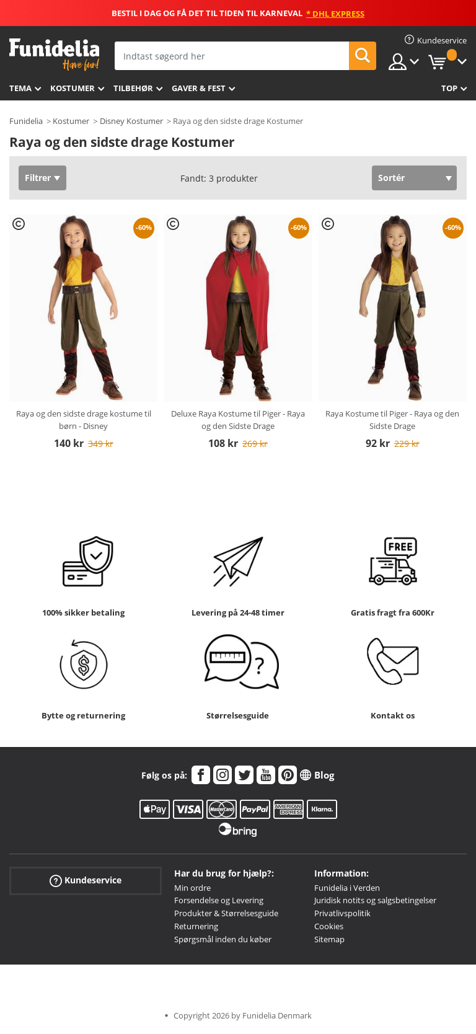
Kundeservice (85, 879)
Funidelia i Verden (347, 887)
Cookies (328, 926)
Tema (20, 88)
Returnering (196, 926)
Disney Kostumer (131, 120)
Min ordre (192, 887)
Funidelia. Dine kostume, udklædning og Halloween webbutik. (54, 54)
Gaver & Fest (199, 88)
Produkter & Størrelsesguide (226, 913)
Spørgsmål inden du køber (222, 939)
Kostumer (72, 88)
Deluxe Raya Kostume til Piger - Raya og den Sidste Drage (238, 419)
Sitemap (329, 939)
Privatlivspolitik (342, 913)
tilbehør (133, 88)
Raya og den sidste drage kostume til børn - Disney (83, 419)
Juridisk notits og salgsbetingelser (375, 900)
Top (449, 88)
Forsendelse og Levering (218, 900)
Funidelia (26, 120)
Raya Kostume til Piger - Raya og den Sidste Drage (392, 419)
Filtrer (38, 177)
